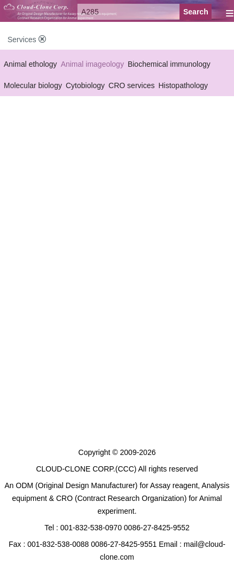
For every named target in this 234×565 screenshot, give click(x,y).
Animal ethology (30, 64)
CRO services (131, 85)
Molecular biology (33, 85)
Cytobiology (85, 85)
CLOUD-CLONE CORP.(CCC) (86, 469)
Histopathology (183, 85)
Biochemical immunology (169, 64)
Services (26, 39)
